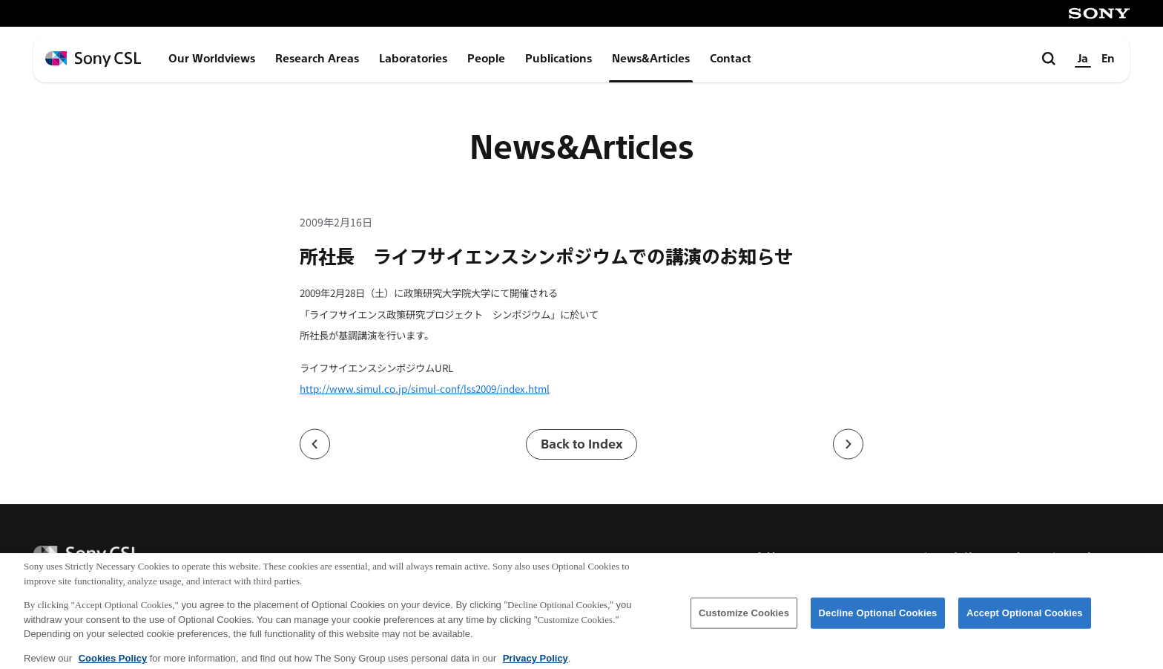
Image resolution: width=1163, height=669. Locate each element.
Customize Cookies (744, 620)
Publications (558, 58)
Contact (730, 58)
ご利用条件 (945, 558)
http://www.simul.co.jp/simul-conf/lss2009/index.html (425, 389)
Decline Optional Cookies (878, 620)
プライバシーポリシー (1067, 558)
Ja (1083, 58)
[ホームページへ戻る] (93, 59)
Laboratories (413, 58)
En (1108, 58)
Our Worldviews (211, 58)
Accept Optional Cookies (1024, 620)
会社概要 (777, 558)
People (486, 58)
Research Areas (317, 58)
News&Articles (651, 58)
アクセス (858, 558)
